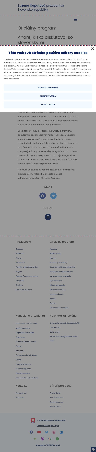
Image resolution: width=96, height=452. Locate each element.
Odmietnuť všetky (48, 96)
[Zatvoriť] (92, 49)
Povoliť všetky (48, 105)
